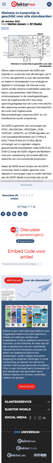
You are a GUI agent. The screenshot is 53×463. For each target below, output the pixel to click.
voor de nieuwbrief (26, 280)
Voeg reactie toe (25, 241)
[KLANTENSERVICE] (27, 402)
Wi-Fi (5, 28)
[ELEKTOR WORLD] (27, 409)
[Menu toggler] (4, 4)
